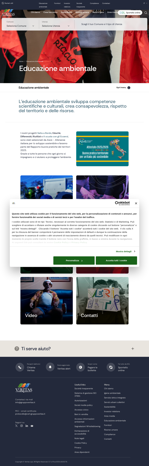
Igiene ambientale (112, 393)
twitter (16, 426)
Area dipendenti (81, 452)
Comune (10, 22)
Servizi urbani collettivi (114, 402)
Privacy (77, 447)
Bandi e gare (98, 12)
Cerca (145, 13)
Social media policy (83, 405)
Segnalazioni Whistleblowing (87, 426)
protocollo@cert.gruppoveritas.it (30, 414)
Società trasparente (83, 388)
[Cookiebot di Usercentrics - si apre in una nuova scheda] (117, 203)
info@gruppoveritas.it (25, 402)
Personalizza (74, 260)
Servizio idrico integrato (115, 397)
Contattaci (106, 3)
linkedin (27, 426)
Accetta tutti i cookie (116, 260)
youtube (32, 426)
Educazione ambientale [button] (34, 87)
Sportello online (133, 12)
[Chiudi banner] (136, 203)
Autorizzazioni (80, 400)
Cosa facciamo (50, 12)
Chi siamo (35, 12)
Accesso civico (81, 409)
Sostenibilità (66, 12)
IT (144, 3)
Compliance (94, 3)
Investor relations (112, 411)
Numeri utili (9, 3)
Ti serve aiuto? (33, 349)
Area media (112, 12)
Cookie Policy (61, 242)
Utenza (45, 22)
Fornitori (57, 3)
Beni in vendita (81, 414)
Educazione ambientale (115, 420)
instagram (21, 426)
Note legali (79, 438)
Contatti (108, 439)
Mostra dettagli (123, 251)
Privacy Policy (79, 242)
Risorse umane (82, 12)
